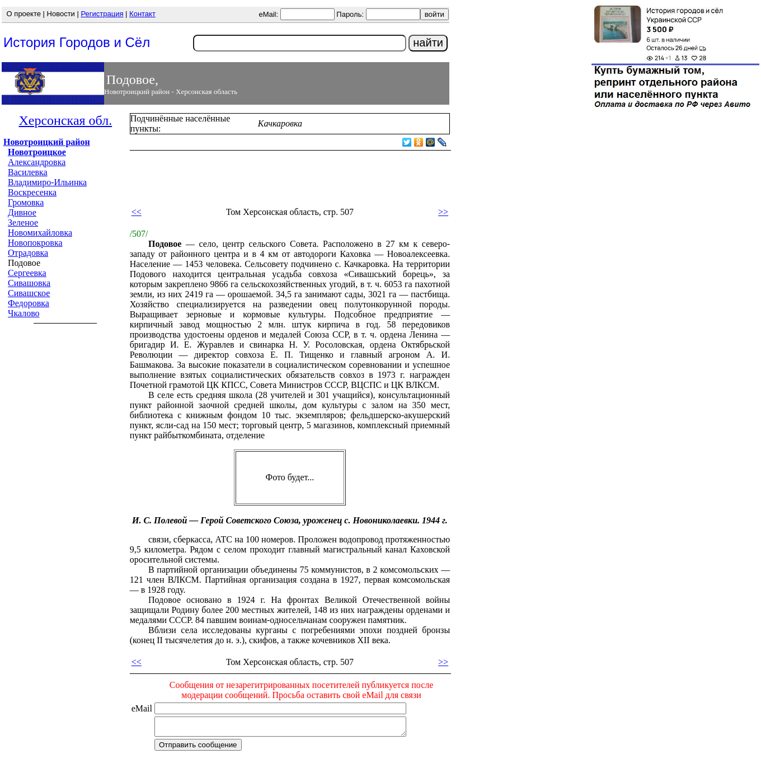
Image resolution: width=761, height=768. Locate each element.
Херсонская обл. (65, 120)
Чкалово (24, 313)
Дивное (22, 212)
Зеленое (23, 222)
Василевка (28, 172)
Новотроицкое (37, 152)
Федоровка (28, 303)
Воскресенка (32, 192)
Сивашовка (29, 283)
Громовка (26, 202)
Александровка (36, 162)
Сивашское (29, 293)
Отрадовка (28, 252)
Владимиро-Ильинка (47, 182)
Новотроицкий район (46, 142)
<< (136, 212)
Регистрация (102, 14)
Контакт (142, 14)
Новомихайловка (40, 232)
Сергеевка (27, 273)
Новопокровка (35, 242)
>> (443, 212)
